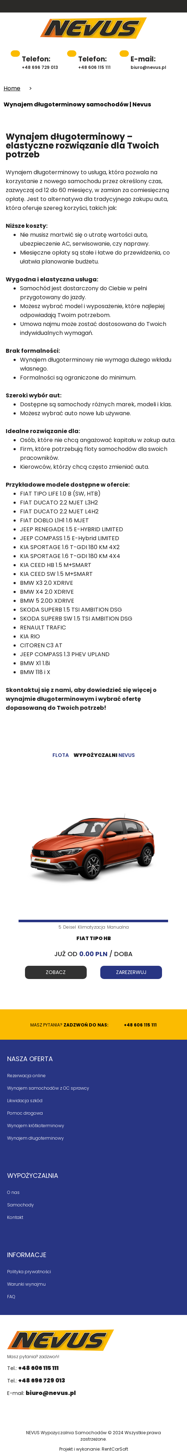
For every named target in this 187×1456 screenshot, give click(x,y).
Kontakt (15, 1217)
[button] (181, 28)
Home (12, 88)
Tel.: (33, 1368)
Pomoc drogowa (25, 1113)
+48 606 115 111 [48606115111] (94, 62)
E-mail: (41, 1393)
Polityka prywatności (29, 1272)
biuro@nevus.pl (148, 62)
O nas (13, 1192)
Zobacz (56, 972)
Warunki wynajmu (26, 1284)
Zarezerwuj (131, 972)
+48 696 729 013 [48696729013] (40, 62)
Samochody (20, 1205)
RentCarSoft (115, 1449)
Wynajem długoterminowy (35, 1138)
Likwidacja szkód (24, 1101)
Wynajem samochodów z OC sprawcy (48, 1088)
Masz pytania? (93, 1025)
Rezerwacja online (26, 1076)
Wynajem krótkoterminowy (35, 1126)
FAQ (11, 1297)
